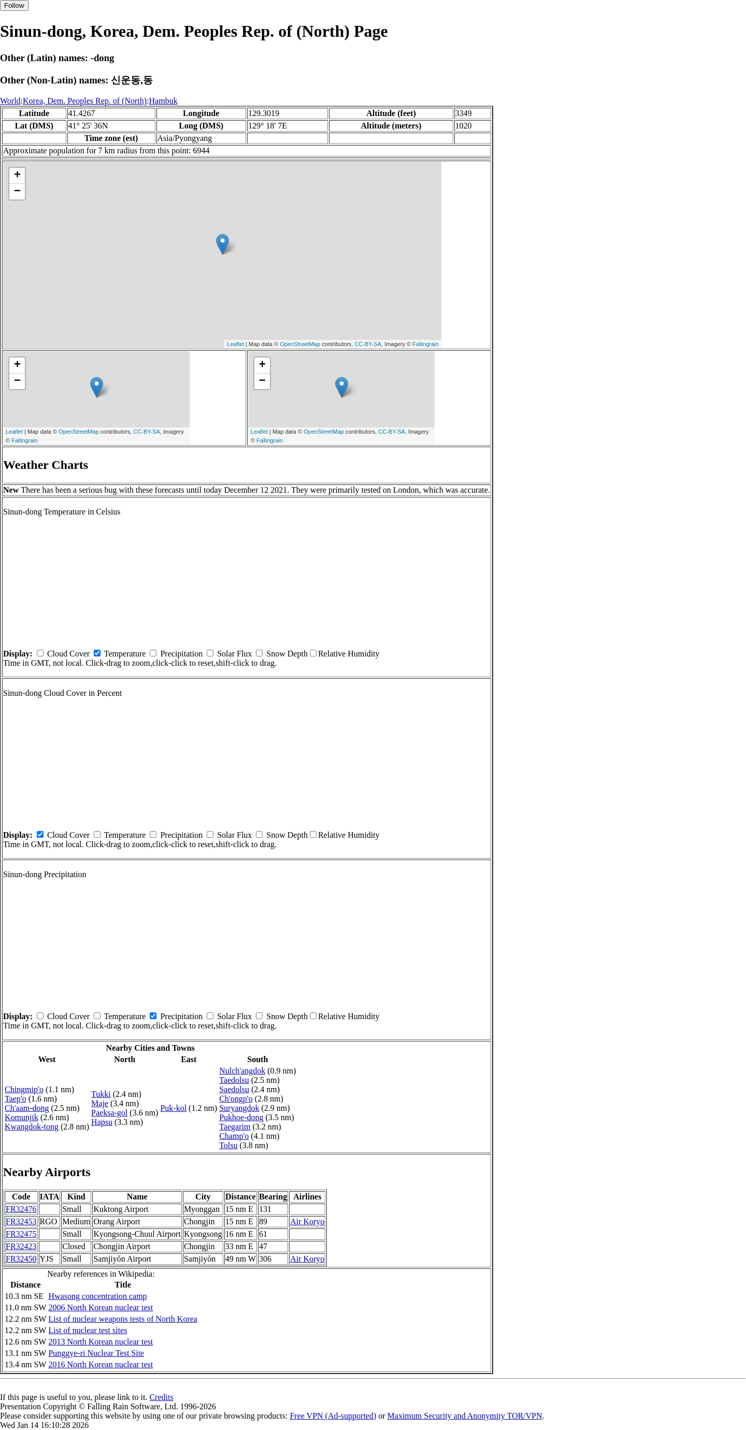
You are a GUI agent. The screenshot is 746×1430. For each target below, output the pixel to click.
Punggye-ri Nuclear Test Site (96, 1353)
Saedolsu (234, 1089)
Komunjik (21, 1117)
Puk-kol (173, 1108)
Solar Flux (234, 653)
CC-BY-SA (367, 344)
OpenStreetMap (300, 344)
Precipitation (181, 653)
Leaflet (235, 344)
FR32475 (21, 1233)
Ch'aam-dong (27, 1108)
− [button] (17, 191)
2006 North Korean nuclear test (100, 1307)
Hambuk (163, 100)
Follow (14, 5)
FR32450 (21, 1258)
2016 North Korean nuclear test (100, 1364)
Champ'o (234, 1136)
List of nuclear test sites (87, 1330)
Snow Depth (287, 653)
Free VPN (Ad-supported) (333, 1415)
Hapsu (101, 1122)
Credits (161, 1397)
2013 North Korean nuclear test (100, 1341)
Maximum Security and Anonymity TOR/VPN (465, 1415)
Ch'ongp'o (235, 1098)
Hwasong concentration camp (97, 1296)
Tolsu (228, 1145)
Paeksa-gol (109, 1112)
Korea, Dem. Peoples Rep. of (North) (85, 100)
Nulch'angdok (242, 1070)
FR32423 (21, 1246)
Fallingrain (425, 344)
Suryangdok (239, 1108)
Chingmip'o (24, 1089)
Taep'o (15, 1098)
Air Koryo (307, 1221)
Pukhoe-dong (241, 1117)
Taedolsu (234, 1080)
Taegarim (234, 1126)
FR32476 (21, 1209)
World (10, 100)
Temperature (125, 653)
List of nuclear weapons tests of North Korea (122, 1318)
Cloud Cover (68, 653)
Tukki (101, 1094)
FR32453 (21, 1221)
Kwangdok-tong (32, 1126)
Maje (99, 1103)
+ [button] (17, 175)
